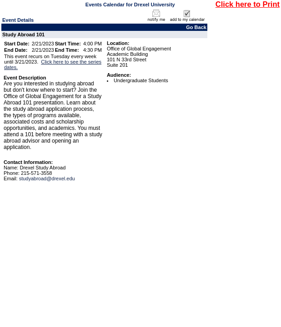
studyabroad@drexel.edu (47, 178)
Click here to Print (248, 4)
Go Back (196, 27)
